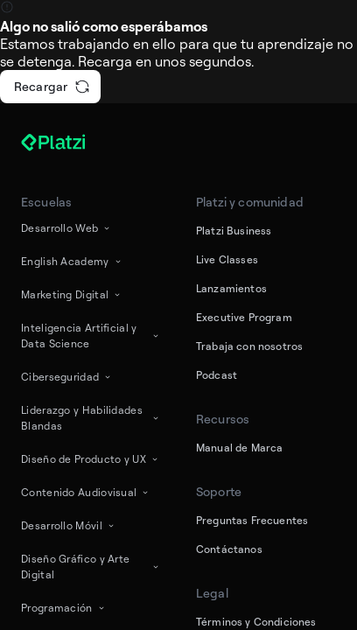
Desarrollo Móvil (68, 525)
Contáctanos (229, 549)
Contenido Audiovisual (85, 492)
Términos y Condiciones (256, 621)
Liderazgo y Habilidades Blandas (91, 417)
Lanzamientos (231, 288)
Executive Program (244, 317)
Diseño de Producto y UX (90, 459)
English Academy (72, 261)
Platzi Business (233, 230)
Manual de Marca (239, 447)
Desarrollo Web (66, 227)
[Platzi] (73, 142)
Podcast (216, 375)
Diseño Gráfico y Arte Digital (91, 566)
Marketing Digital (71, 294)
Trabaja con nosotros (249, 346)
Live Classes (227, 259)
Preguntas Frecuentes (252, 520)
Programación (64, 607)
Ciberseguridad (67, 376)
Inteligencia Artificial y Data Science (91, 335)
